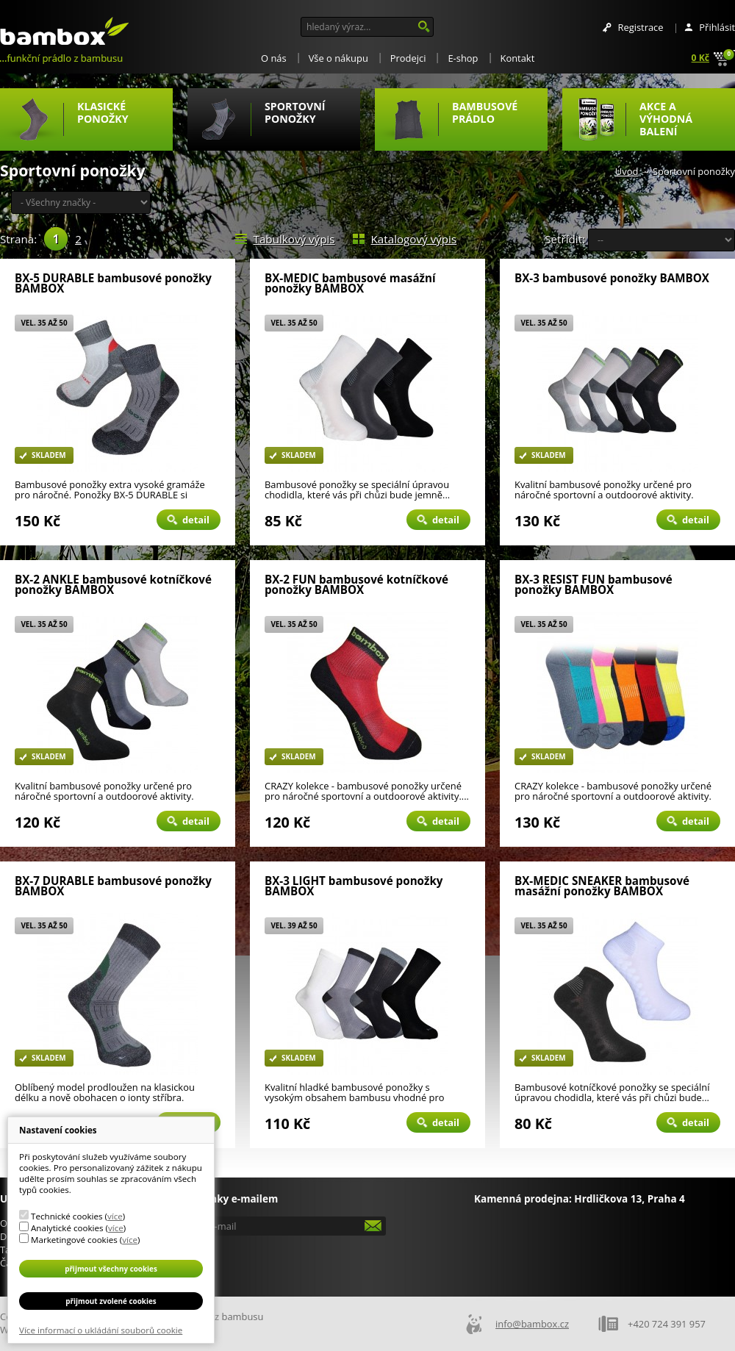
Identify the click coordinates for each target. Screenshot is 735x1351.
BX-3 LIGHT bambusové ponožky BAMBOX (353, 886)
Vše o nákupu (338, 58)
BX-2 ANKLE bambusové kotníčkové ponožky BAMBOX (113, 585)
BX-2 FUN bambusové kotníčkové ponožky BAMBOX (356, 585)
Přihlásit (717, 27)
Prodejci (408, 58)
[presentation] (288, 1261)
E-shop (463, 58)
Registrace (640, 27)
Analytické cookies (67, 1227)
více (115, 1216)
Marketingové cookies (74, 1239)
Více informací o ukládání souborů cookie (100, 1330)
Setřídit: (565, 239)
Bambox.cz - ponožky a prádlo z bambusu (64, 32)
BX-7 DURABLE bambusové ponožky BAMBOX (113, 886)
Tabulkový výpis (294, 239)
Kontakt (518, 58)
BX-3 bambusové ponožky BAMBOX (611, 278)
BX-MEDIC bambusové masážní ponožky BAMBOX (350, 283)
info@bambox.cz (532, 1323)
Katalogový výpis (414, 239)
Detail (195, 519)
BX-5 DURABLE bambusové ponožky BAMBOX (113, 283)
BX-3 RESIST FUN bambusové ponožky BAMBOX (593, 585)
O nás (274, 58)
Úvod (627, 171)
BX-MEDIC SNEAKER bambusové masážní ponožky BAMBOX (601, 886)
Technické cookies (66, 1216)
